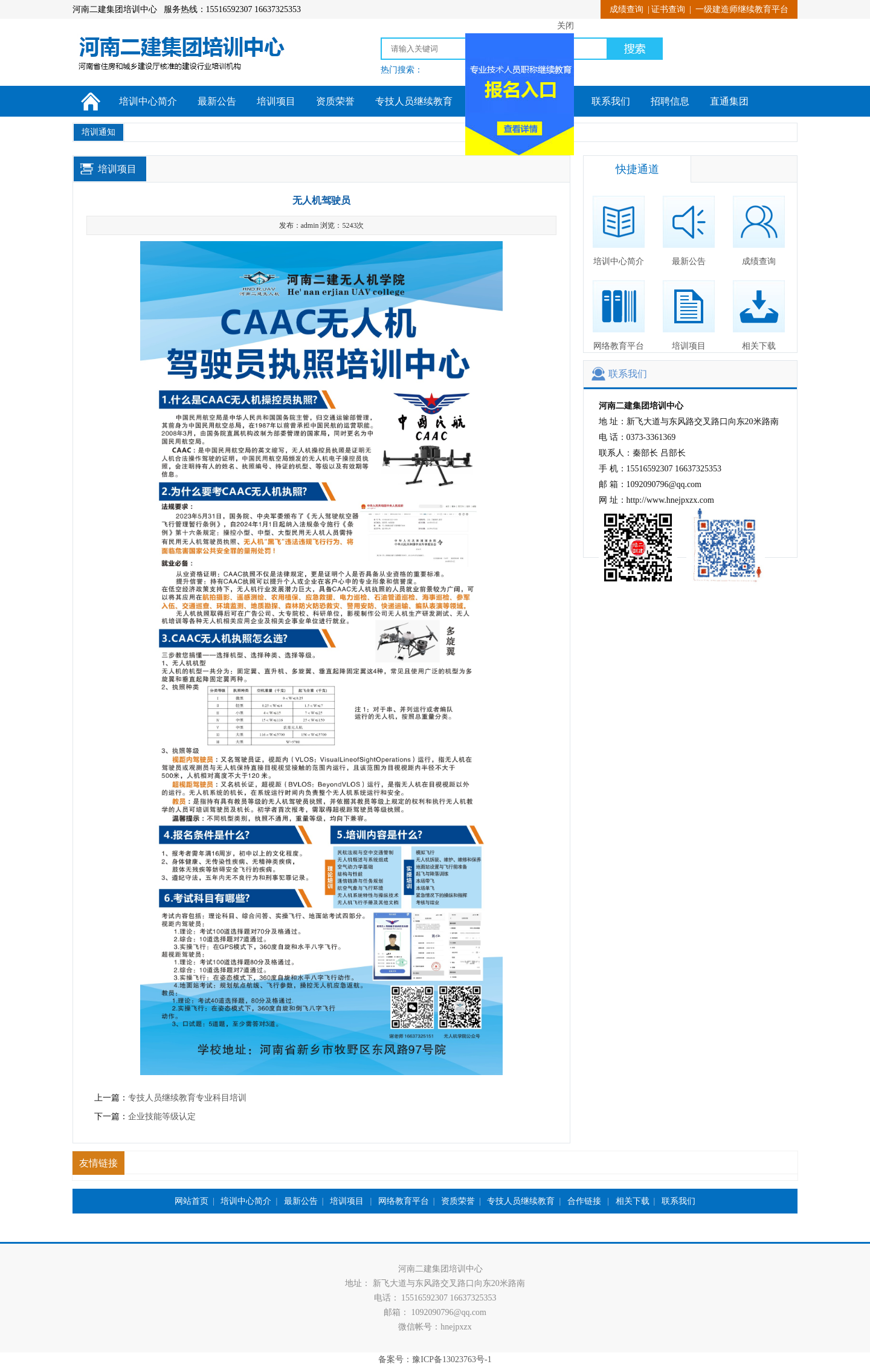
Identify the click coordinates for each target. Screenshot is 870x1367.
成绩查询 (626, 9)
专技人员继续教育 (414, 101)
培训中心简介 (148, 101)
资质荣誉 (335, 101)
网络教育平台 (619, 315)
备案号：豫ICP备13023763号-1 (434, 1359)
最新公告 (217, 101)
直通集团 (729, 101)
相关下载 (759, 315)
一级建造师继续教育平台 (741, 9)
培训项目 (276, 101)
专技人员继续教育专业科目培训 (187, 1097)
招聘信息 (670, 101)
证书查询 (668, 9)
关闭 (561, 22)
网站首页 (191, 1201)
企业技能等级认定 (162, 1116)
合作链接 (585, 1201)
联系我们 (610, 101)
